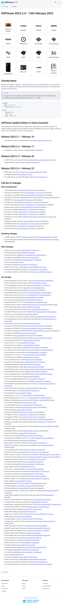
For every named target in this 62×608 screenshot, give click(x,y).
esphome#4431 (33, 269)
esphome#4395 (22, 511)
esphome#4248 (27, 340)
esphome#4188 (34, 292)
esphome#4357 (30, 474)
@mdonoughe (43, 237)
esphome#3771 (22, 209)
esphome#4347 (30, 464)
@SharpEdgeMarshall (46, 350)
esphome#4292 (31, 379)
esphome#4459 (25, 162)
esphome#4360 (32, 507)
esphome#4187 (37, 285)
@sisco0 (39, 300)
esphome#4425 (39, 272)
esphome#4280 (33, 350)
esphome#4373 (35, 471)
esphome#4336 (31, 450)
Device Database (47, 586)
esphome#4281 (25, 466)
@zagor (45, 283)
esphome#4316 (24, 224)
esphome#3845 (37, 419)
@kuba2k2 (49, 338)
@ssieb (30, 174)
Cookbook (3, 591)
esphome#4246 (44, 400)
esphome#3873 (20, 200)
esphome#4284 (28, 376)
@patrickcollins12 (41, 255)
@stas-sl (42, 362)
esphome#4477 (33, 177)
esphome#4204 (30, 297)
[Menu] (59, 2)
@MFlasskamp (52, 312)
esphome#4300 (27, 395)
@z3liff (30, 410)
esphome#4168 (39, 338)
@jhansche (41, 379)
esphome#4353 (31, 469)
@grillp (52, 400)
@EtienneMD (40, 205)
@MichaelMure (43, 526)
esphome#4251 (47, 239)
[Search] (55, 2)
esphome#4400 (36, 535)
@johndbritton (49, 280)
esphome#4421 (28, 260)
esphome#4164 (33, 295)
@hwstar (33, 190)
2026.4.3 (16, 2)
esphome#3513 (37, 530)
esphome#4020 (30, 195)
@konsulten (43, 172)
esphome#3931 (32, 237)
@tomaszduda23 (51, 316)
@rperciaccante (9, 523)
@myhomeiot (8, 321)
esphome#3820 (41, 312)
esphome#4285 (31, 367)
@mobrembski (56, 504)
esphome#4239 (39, 374)
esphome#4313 (22, 433)
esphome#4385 (35, 502)
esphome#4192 (23, 190)
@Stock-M (32, 209)
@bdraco (32, 343)
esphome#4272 (33, 362)
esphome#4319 (33, 443)
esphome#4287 (25, 402)
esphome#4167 (29, 302)
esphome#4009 (45, 504)
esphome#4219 (26, 323)
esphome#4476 (21, 174)
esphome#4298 (32, 388)
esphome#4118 (49, 521)
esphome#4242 (25, 207)
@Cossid (39, 193)
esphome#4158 (38, 280)
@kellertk (39, 359)
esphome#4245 (29, 538)
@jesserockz (48, 140)
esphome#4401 (28, 519)
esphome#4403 (25, 250)
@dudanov (49, 272)
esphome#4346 (29, 462)
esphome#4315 (29, 435)
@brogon (30, 200)
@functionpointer (9, 447)
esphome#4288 (27, 221)
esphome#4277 (35, 352)
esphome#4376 (35, 478)
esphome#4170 (38, 381)
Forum (23, 588)
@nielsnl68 (35, 257)
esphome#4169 (28, 533)
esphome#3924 (37, 197)
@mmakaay (40, 297)
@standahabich (48, 419)
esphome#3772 (23, 212)
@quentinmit (38, 509)
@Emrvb (46, 530)
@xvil (21, 262)
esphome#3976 (23, 228)
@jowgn (36, 357)
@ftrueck (44, 483)
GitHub (23, 586)
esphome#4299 (20, 393)
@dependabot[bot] (39, 288)
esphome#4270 (28, 364)
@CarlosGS (40, 474)
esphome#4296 (25, 390)
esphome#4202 (35, 476)
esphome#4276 (27, 357)
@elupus (44, 476)
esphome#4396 (39, 514)
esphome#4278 (29, 355)
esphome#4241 (27, 202)
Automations (4, 588)
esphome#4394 (37, 499)
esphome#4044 (34, 371)
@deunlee (47, 285)
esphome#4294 (48, 383)
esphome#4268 (23, 343)
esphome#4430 (32, 267)
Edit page (4, 572)
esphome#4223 (20, 481)
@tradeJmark (8, 386)
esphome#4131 (50, 319)
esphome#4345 (32, 459)
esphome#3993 (47, 445)
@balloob (37, 340)
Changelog (45, 583)
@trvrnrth (44, 502)
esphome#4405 (21, 252)
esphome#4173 (46, 454)
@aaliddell (49, 374)
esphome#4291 (21, 410)
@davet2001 (36, 307)
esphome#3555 (27, 509)
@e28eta (56, 239)
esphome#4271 (25, 257)
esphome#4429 (23, 264)
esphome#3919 (21, 226)
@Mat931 (41, 469)
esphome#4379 (38, 528)
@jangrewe (45, 309)
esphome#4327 (48, 495)
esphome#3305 (26, 314)
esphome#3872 (30, 300)
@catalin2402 (50, 438)
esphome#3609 (32, 526)
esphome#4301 (34, 398)
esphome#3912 (36, 283)
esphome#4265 (28, 345)
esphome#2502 (26, 307)
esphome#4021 (30, 193)
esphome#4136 (29, 255)
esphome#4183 (29, 205)
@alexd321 (8, 497)
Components (4, 583)
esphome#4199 (24, 333)
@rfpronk (44, 352)
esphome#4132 (41, 217)
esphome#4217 (27, 288)
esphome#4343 (36, 457)
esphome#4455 (29, 150)
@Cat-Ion (50, 217)
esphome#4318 (24, 440)
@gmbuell (38, 364)
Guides (3, 586)
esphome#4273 (30, 359)
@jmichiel (53, 160)
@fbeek (29, 481)
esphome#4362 (34, 483)
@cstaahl (33, 333)
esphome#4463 (33, 172)
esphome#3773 (23, 214)
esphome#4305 (28, 405)
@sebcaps (31, 226)
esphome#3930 (36, 309)
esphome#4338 (13, 262)
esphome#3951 (39, 316)
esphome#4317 (39, 438)
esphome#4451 (43, 160)
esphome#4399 (18, 516)
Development (46, 588)
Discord (24, 583)
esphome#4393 (52, 490)
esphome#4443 (37, 140)
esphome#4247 (27, 540)
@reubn (34, 402)
